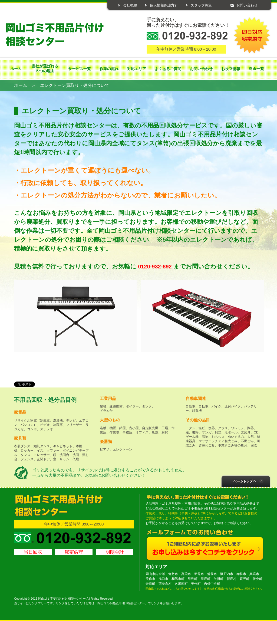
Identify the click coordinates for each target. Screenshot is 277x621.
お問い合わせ (247, 5)
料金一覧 (256, 69)
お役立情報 (230, 69)
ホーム (16, 69)
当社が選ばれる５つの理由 (45, 68)
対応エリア (136, 69)
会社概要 (130, 5)
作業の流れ (109, 69)
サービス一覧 (79, 69)
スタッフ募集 (201, 5)
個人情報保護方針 (164, 5)
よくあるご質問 (168, 69)
